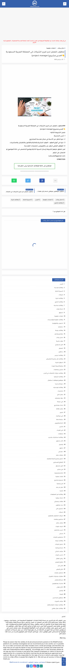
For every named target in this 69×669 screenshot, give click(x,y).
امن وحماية (60, 484)
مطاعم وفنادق (59, 334)
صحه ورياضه (59, 548)
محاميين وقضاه (58, 519)
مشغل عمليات (58, 573)
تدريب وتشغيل (58, 530)
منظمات (60, 434)
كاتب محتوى (59, 441)
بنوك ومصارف (59, 398)
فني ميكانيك (59, 416)
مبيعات (61, 295)
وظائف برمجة (59, 330)
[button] (42, 181)
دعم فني (60, 452)
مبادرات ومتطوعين (57, 583)
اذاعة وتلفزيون (59, 423)
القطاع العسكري (58, 462)
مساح (61, 533)
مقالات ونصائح (58, 501)
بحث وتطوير (59, 505)
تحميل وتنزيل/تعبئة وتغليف (55, 459)
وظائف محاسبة (58, 305)
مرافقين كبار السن (58, 598)
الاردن (37, 199)
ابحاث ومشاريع (58, 405)
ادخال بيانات (60, 48)
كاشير (61, 427)
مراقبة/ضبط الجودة (57, 366)
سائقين (61, 352)
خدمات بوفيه (59, 498)
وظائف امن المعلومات (56, 494)
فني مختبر (60, 469)
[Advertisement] (34, 23)
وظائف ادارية (15, 199)
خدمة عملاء (59, 309)
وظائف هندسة (58, 288)
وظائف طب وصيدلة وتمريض (54, 359)
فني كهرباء (60, 430)
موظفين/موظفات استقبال (55, 380)
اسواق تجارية (59, 362)
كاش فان (60, 566)
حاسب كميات (59, 555)
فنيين (61, 412)
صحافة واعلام (59, 580)
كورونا (61, 594)
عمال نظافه (59, 409)
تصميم (61, 348)
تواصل (61, 591)
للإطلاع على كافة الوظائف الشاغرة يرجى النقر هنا (34, 166)
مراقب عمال (59, 523)
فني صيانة (60, 402)
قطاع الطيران (59, 562)
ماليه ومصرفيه (58, 473)
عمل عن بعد (59, 487)
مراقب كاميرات (59, 601)
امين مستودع (59, 345)
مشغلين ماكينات (58, 537)
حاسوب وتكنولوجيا (57, 323)
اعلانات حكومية (51, 48)
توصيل (61, 444)
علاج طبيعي (59, 569)
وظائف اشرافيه (58, 377)
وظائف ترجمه (59, 541)
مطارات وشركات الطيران (56, 576)
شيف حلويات (59, 526)
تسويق (61, 312)
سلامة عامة (59, 419)
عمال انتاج (60, 394)
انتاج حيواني (60, 587)
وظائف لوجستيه (58, 387)
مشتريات (60, 391)
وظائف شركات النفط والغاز (55, 605)
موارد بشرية (59, 341)
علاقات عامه (59, 455)
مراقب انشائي (59, 551)
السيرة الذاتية (27, 199)
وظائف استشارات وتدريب (55, 437)
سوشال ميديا (59, 384)
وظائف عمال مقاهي (57, 608)
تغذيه (61, 491)
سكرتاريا (60, 327)
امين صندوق (59, 466)
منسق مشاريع (58, 480)
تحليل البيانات (59, 544)
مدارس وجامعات (58, 370)
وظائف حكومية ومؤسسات (55, 320)
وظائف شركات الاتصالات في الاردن (53, 373)
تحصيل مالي (59, 509)
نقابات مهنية (59, 476)
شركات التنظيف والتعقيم (55, 516)
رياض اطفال (59, 558)
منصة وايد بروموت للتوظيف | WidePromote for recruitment (27, 662)
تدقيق (61, 448)
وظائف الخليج (59, 203)
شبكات (61, 512)
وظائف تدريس (59, 355)
